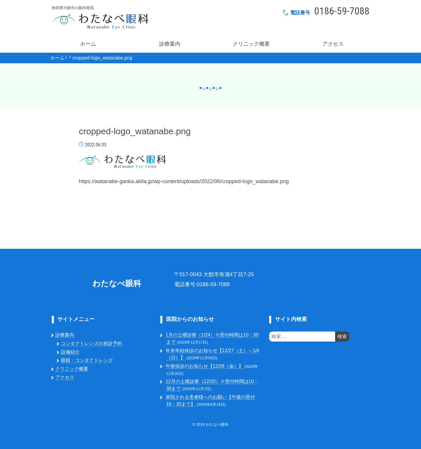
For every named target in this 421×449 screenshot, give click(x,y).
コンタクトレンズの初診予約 (91, 343)
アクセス (333, 44)
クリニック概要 (251, 44)
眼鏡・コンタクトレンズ (87, 360)
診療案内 (169, 44)
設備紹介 (70, 351)
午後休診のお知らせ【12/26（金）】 (204, 366)
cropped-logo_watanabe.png (102, 58)
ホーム (88, 44)
